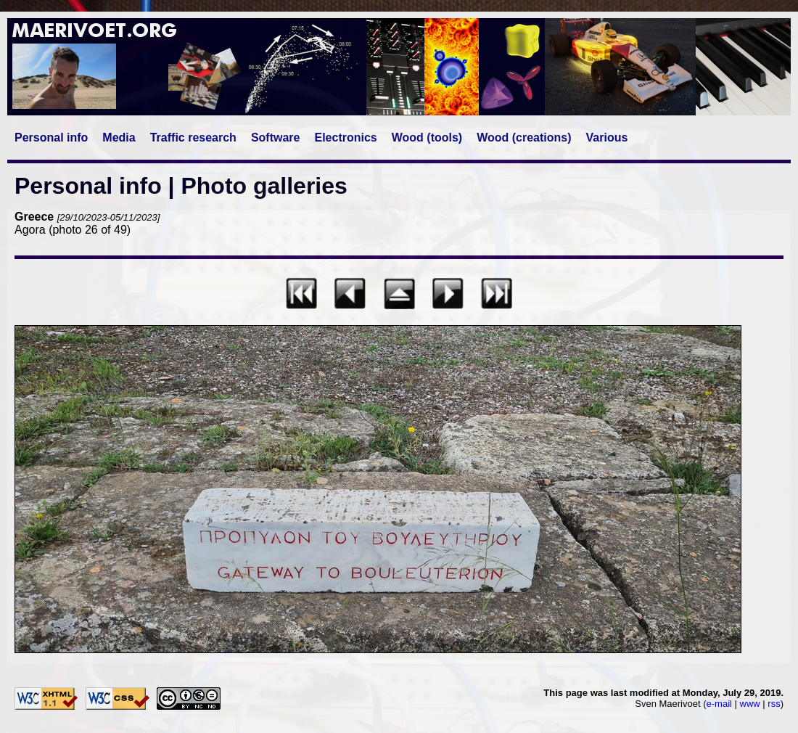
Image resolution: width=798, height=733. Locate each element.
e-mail (719, 703)
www (750, 703)
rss (774, 703)
